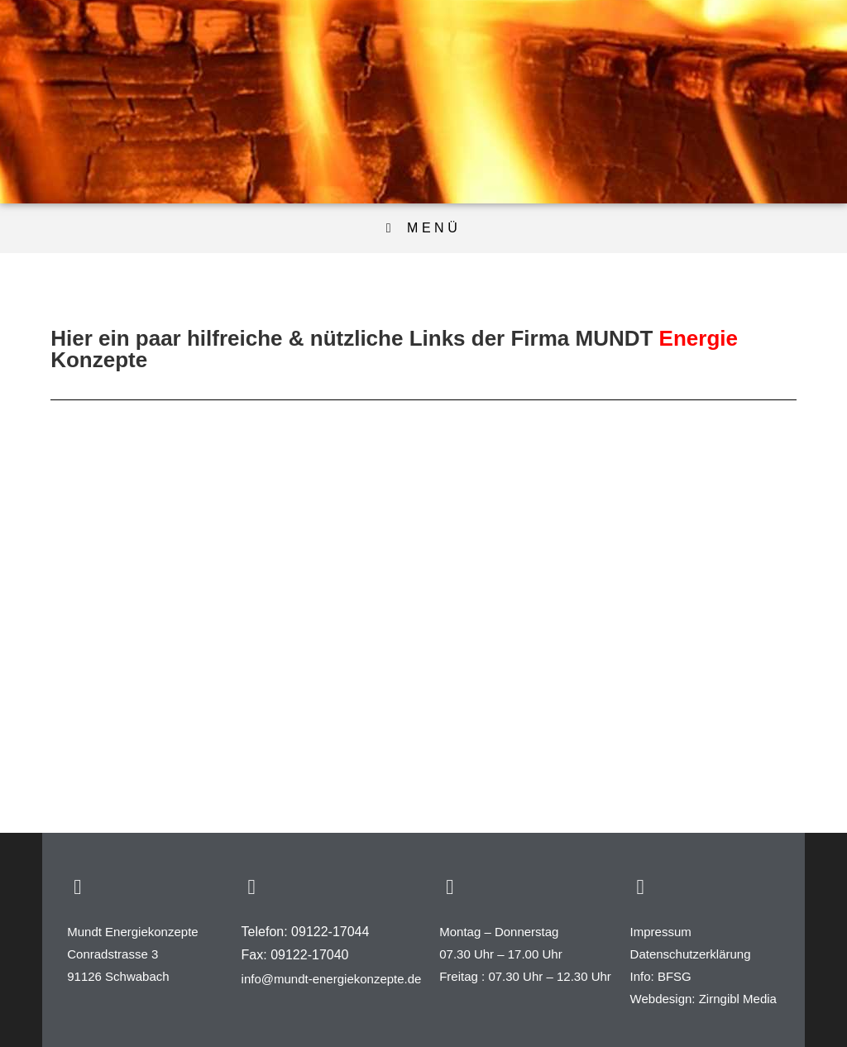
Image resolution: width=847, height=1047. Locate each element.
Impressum (660, 932)
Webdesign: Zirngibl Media (703, 999)
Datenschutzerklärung (690, 954)
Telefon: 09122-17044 (306, 932)
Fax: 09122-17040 (295, 955)
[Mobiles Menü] (423, 228)
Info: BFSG (660, 976)
